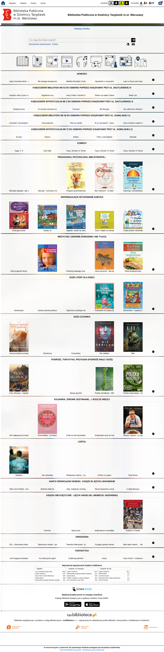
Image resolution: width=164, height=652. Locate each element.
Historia (23, 3)
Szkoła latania (39, 578)
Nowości (12, 3)
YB (121, 3)
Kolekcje (55, 44)
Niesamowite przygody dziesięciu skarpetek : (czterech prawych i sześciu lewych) (58, 580)
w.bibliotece (69, 620)
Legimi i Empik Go (40, 573)
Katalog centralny (82, 29)
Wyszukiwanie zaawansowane (40, 44)
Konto (43, 3)
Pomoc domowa (103, 580)
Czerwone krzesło (104, 576)
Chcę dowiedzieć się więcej (70, 650)
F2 (151, 3)
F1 (145, 3)
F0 (141, 3)
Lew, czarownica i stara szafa (43, 571)
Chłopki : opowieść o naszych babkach (78, 578)
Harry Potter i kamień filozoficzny (44, 576)
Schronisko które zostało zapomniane (109, 578)
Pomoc (33, 3)
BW (116, 3)
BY (126, 3)
